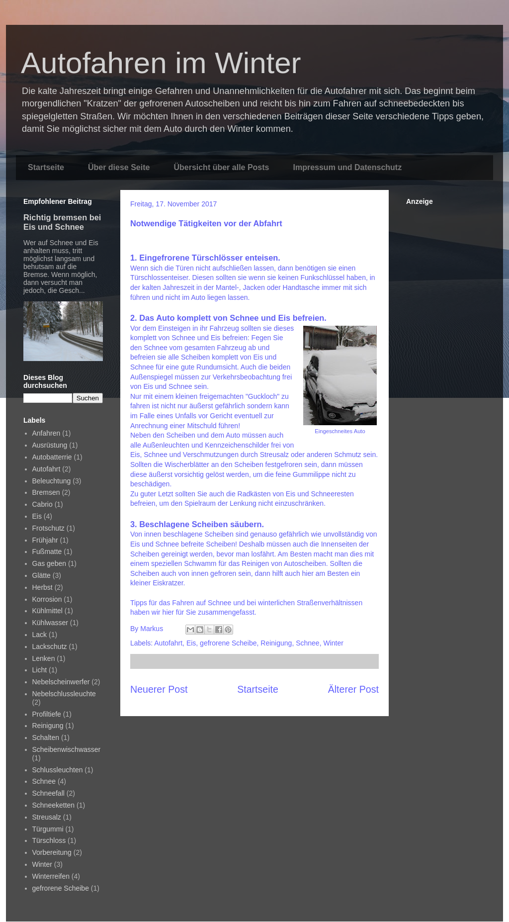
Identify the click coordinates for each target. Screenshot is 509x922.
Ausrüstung (50, 445)
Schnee (307, 643)
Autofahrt (168, 643)
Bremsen (46, 492)
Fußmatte (47, 551)
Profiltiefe (46, 714)
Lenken (43, 658)
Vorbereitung (52, 852)
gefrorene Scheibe (228, 643)
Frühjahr (45, 540)
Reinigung (276, 643)
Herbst (42, 587)
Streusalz (46, 817)
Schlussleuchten (57, 770)
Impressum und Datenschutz (347, 167)
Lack (39, 635)
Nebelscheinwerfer (61, 682)
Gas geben (49, 563)
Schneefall (48, 793)
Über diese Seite (119, 167)
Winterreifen (51, 876)
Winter (333, 643)
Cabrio (42, 504)
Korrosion (47, 599)
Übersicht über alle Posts (221, 167)
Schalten (45, 737)
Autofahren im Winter (161, 63)
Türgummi (48, 829)
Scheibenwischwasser (66, 749)
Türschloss (49, 840)
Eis (191, 643)
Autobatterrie (52, 457)
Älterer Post (353, 689)
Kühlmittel (47, 611)
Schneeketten (53, 805)
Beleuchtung (51, 481)
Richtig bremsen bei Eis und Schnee (62, 222)
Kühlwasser (50, 623)
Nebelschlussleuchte (64, 694)
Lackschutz (49, 646)
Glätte (41, 575)
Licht (39, 670)
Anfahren (46, 433)
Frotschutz (48, 528)
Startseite (46, 167)
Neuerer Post (158, 689)
